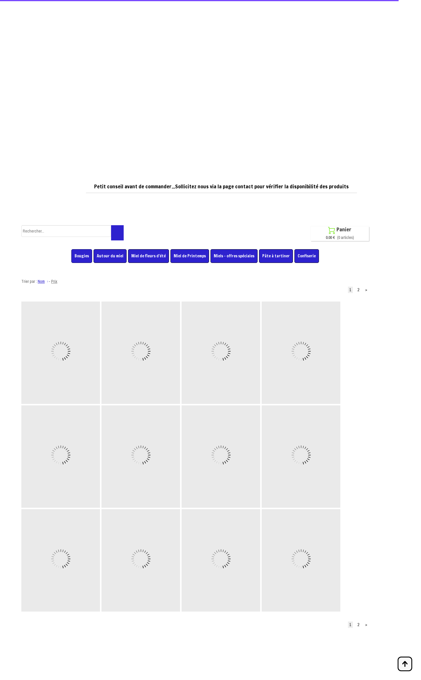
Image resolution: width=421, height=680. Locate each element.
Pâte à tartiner (276, 256)
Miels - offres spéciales (234, 256)
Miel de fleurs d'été (148, 256)
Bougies (82, 256)
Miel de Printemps (190, 256)
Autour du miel (110, 256)
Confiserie (307, 256)
